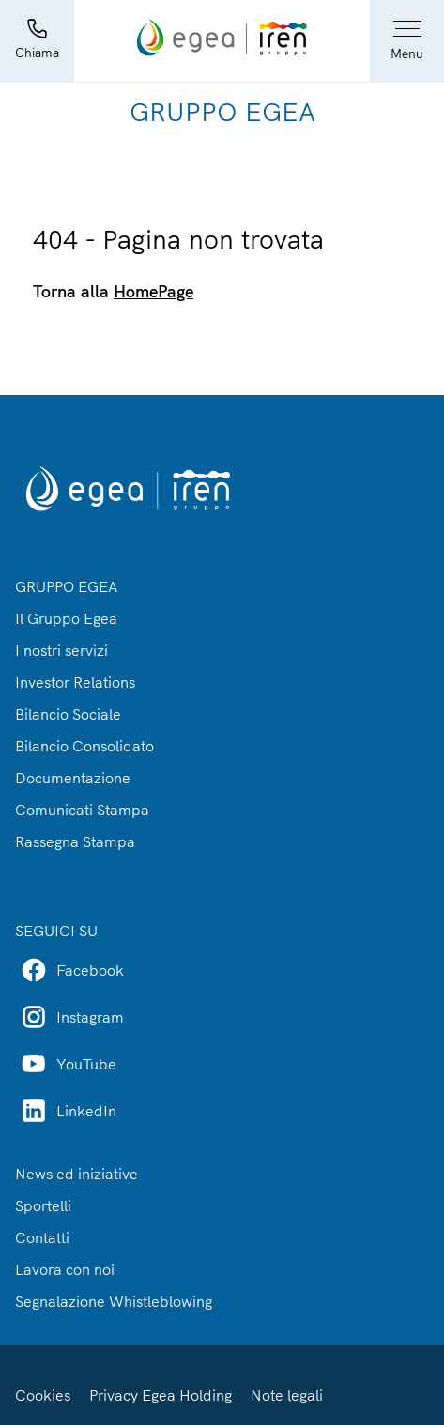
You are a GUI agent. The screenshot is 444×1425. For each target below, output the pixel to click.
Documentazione (72, 777)
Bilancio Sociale (68, 714)
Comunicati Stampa (82, 809)
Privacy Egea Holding (160, 1395)
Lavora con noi (65, 1269)
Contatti (42, 1237)
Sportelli (43, 1205)
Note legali (287, 1395)
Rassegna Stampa (75, 841)
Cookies (42, 1395)
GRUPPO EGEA (66, 586)
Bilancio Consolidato (84, 745)
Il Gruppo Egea (66, 618)
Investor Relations (75, 682)
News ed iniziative (76, 1173)
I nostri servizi (61, 650)
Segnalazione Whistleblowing (113, 1301)
